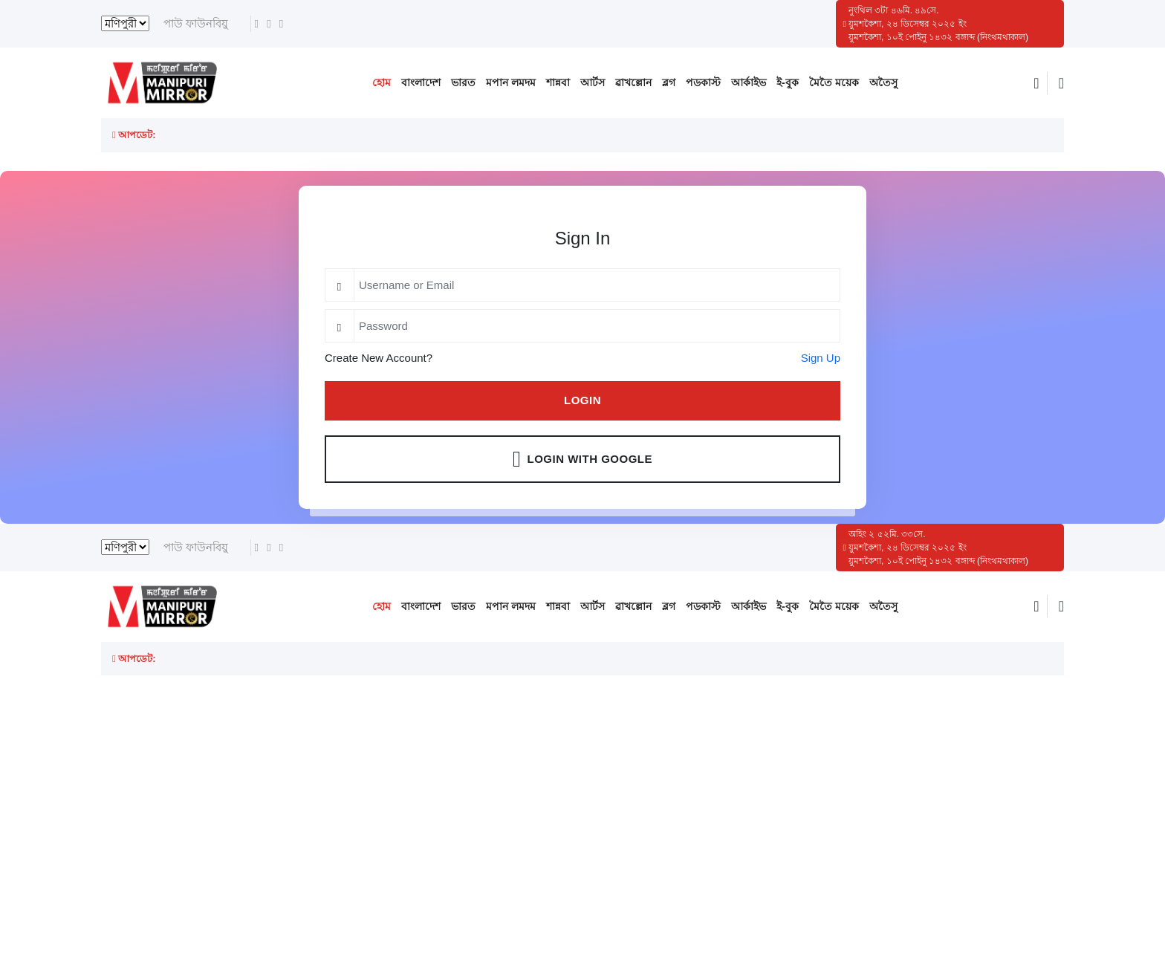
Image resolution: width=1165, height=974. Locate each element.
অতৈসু (883, 82)
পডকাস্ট (703, 82)
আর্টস (592, 82)
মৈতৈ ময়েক (834, 82)
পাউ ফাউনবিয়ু (195, 23)
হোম (381, 82)
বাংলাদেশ (421, 82)
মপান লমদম (511, 82)
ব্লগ (668, 82)
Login (582, 400)
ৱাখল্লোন (633, 82)
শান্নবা (558, 82)
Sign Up (820, 357)
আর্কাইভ (748, 82)
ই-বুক (787, 82)
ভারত (463, 82)
